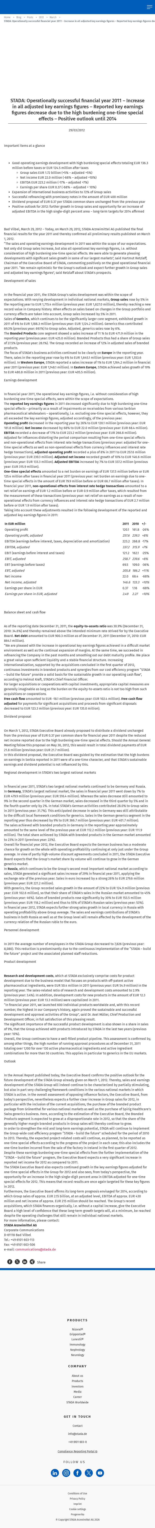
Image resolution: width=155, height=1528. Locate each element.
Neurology (77, 1355)
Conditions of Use (77, 1493)
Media (78, 1392)
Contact (78, 1426)
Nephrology (77, 1350)
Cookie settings (77, 1509)
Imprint (77, 1504)
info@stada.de (77, 1434)
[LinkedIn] (55, 1473)
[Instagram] (66, 1473)
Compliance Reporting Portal (77, 1451)
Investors (78, 1386)
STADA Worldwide (77, 1402)
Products (77, 1381)
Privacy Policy (77, 1498)
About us (77, 1376)
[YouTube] (100, 1473)
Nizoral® (77, 1329)
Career (77, 1397)
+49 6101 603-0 (77, 1442)
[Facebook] (77, 1473)
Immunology (77, 1344)
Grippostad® (78, 1334)
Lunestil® (77, 1339)
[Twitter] (89, 1473)
